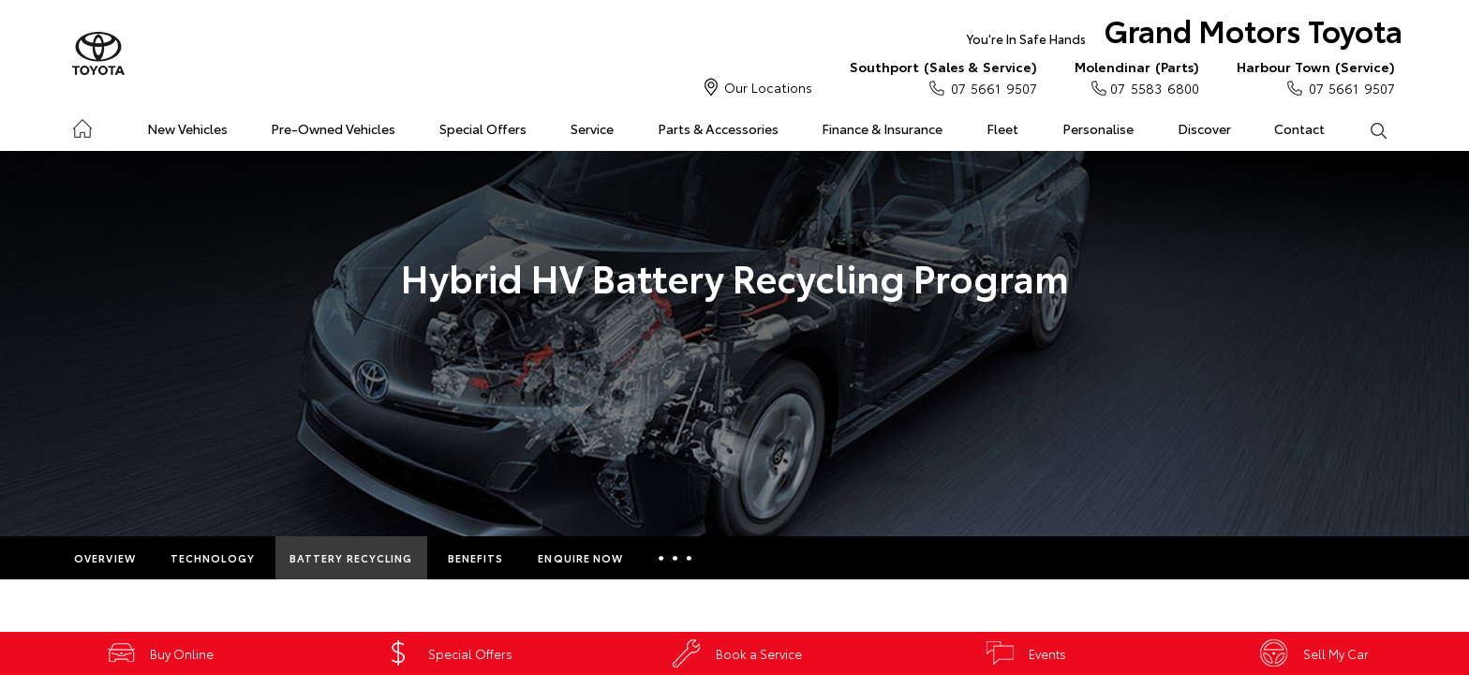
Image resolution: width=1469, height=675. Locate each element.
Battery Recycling (351, 557)
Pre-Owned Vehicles (333, 128)
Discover (1204, 128)
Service (592, 128)
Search (1366, 129)
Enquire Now (580, 557)
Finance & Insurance (882, 128)
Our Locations (768, 87)
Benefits (476, 557)
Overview (105, 557)
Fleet (1002, 128)
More (675, 557)
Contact (1299, 128)
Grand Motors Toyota (1184, 34)
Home (82, 125)
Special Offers (483, 128)
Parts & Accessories (718, 128)
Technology (213, 557)
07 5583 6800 (1137, 77)
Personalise (1098, 128)
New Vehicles (187, 128)
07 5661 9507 (943, 77)
